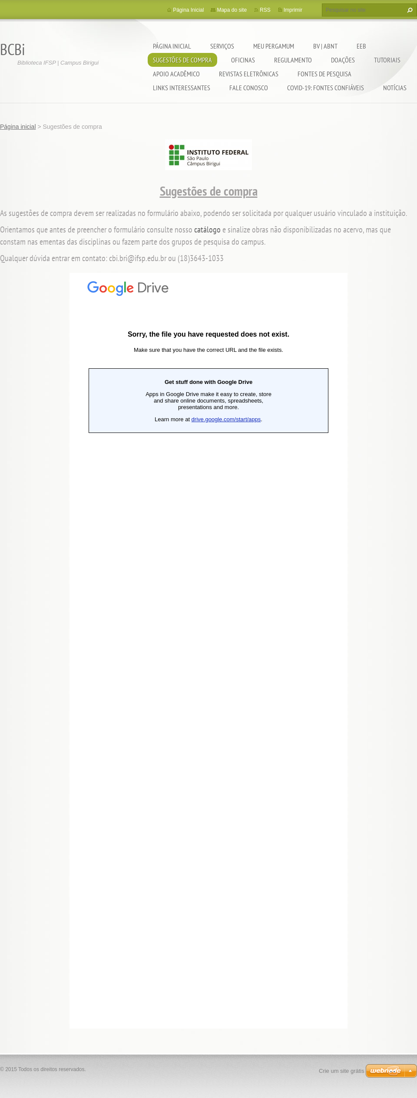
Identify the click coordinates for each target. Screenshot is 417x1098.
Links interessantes (181, 87)
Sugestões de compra (182, 60)
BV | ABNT (325, 46)
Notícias (395, 87)
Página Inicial (188, 10)
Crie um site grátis (341, 1071)
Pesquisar (408, 9)
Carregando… (209, 651)
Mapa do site (232, 10)
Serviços (222, 46)
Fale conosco (248, 87)
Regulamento (293, 60)
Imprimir (293, 10)
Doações (343, 60)
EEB (361, 46)
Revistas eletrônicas (248, 73)
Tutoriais (387, 60)
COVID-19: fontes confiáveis (325, 87)
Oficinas (243, 60)
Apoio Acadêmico (176, 73)
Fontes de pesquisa (324, 73)
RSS (265, 10)
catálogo (207, 229)
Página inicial (172, 46)
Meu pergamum (273, 46)
